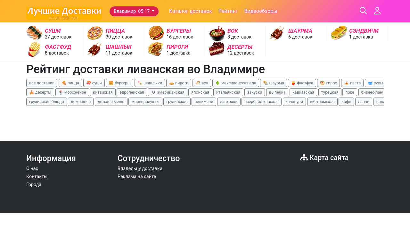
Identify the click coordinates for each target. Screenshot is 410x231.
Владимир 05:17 (132, 11)
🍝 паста (352, 83)
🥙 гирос (328, 83)
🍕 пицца (70, 83)
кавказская (303, 92)
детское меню (111, 101)
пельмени (203, 101)
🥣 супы (375, 83)
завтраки (228, 101)
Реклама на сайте (137, 176)
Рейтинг (228, 11)
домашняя (81, 101)
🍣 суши (94, 83)
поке (349, 92)
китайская (102, 92)
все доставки (41, 83)
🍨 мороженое (72, 92)
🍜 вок (201, 83)
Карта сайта (324, 158)
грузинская (176, 101)
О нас (32, 168)
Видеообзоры (260, 11)
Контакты (36, 176)
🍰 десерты (40, 92)
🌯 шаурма (273, 83)
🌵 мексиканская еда (235, 83)
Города (33, 184)
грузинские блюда (46, 101)
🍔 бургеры (119, 83)
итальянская (228, 92)
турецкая (330, 92)
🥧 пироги (178, 83)
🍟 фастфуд (302, 83)
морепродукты (145, 101)
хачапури (294, 101)
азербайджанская (261, 101)
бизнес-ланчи (374, 92)
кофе (346, 101)
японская (200, 92)
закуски (254, 92)
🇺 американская (167, 92)
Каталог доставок (190, 11)
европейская (131, 92)
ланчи (364, 101)
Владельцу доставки (140, 168)
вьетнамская (322, 101)
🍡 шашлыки (149, 83)
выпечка (277, 92)
